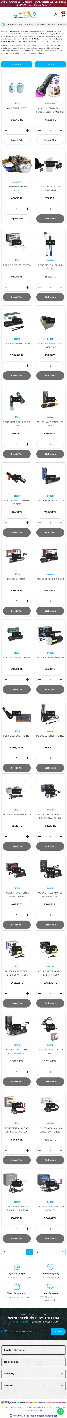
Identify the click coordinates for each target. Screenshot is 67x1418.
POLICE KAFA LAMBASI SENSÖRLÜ (50, 188)
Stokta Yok (50, 218)
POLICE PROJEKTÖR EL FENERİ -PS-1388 (17, 1051)
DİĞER (17, 103)
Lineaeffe (17, 182)
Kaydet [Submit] (58, 1331)
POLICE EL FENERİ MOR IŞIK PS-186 (50, 345)
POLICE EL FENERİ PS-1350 (50, 579)
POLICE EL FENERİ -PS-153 (16, 343)
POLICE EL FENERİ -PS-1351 (17, 657)
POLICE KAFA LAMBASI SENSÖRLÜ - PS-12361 (50, 1130)
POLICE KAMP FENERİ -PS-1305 (50, 424)
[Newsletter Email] (33, 1331)
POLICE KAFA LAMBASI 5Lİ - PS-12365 (50, 1208)
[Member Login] (56, 14)
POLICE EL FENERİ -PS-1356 (17, 814)
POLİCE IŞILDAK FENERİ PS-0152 (50, 267)
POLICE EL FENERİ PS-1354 (16, 736)
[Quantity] (17, 130)
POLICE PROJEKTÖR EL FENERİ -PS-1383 (17, 895)
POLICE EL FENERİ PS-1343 (50, 500)
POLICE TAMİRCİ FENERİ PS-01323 (16, 502)
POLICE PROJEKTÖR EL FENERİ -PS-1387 (50, 973)
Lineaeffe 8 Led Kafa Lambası (17, 188)
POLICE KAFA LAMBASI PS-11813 (50, 1051)
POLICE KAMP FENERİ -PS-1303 (17, 424)
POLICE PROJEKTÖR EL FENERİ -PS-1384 (50, 895)
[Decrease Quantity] (6, 130)
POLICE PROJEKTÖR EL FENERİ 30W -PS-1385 (17, 973)
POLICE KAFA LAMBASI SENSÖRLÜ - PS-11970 (17, 1130)
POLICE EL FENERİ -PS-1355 (50, 736)
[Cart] (63, 14)
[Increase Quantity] (28, 130)
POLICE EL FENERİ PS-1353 (50, 657)
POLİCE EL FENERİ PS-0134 (17, 265)
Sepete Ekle (17, 140)
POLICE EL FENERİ (16, 579)
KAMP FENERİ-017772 (17, 108)
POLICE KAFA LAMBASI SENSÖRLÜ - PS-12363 (17, 1208)
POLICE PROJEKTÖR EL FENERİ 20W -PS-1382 (50, 816)
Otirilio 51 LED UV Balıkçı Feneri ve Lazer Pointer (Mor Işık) (50, 110)
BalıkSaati (50, 103)
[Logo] (26, 14)
